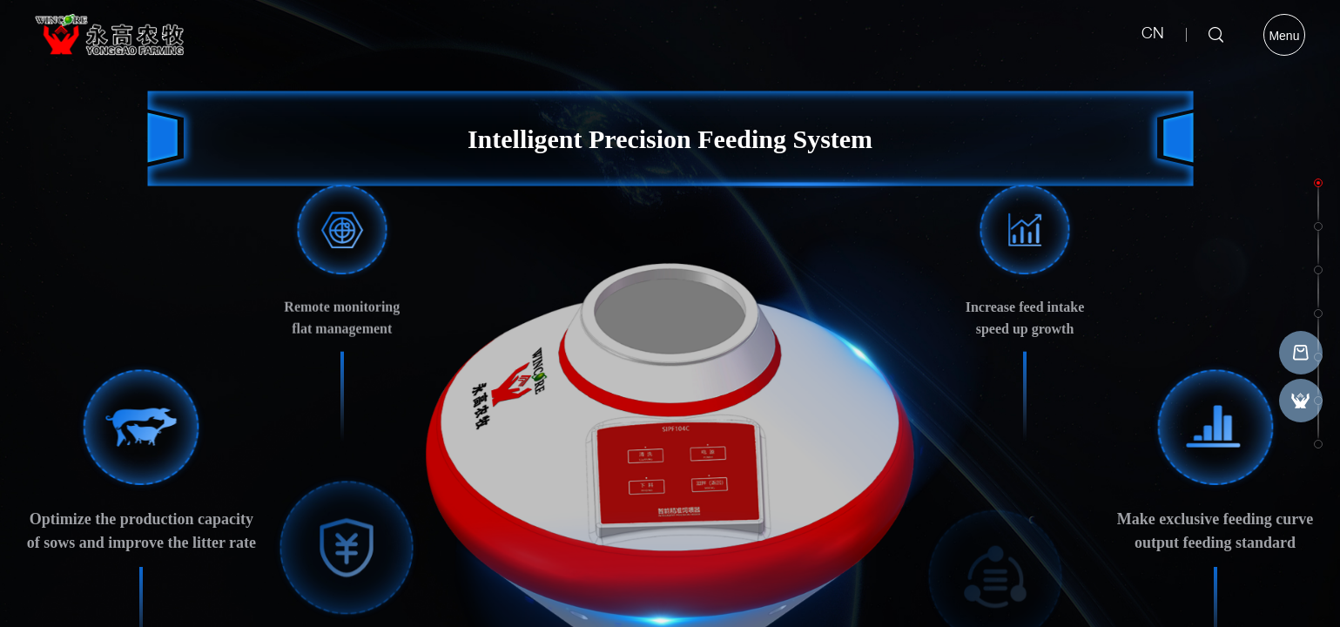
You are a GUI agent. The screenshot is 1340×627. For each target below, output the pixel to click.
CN (1152, 35)
